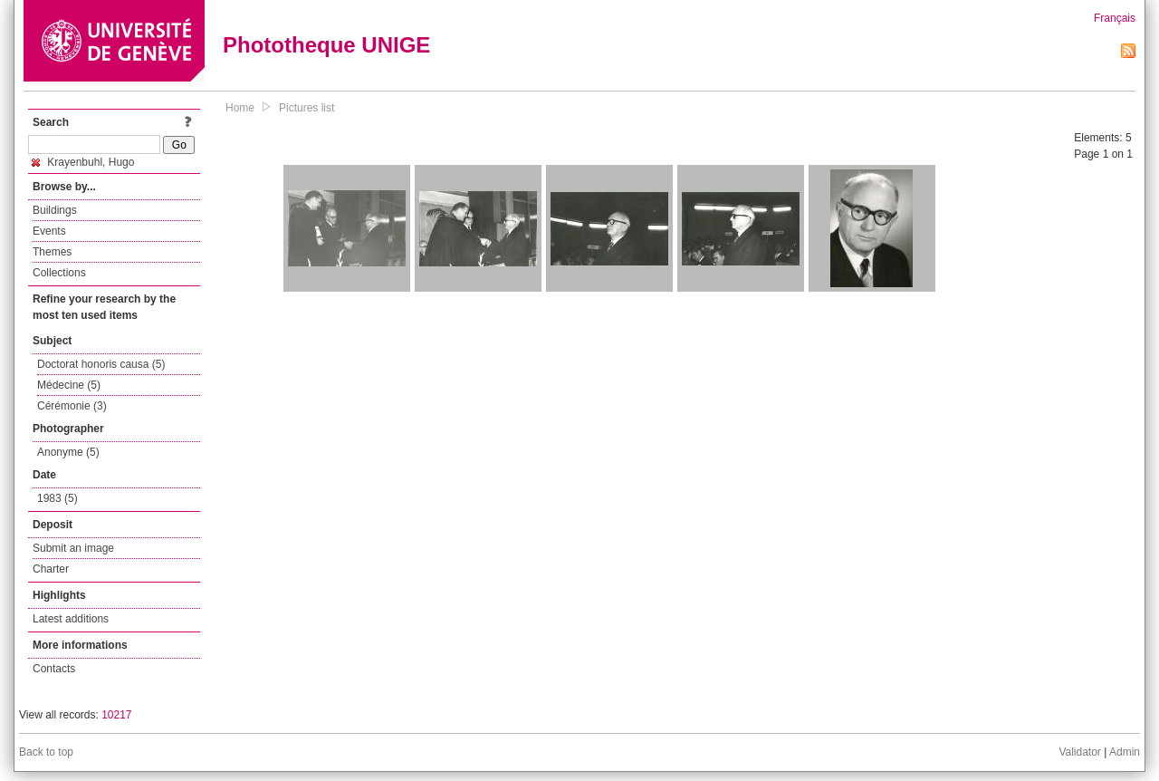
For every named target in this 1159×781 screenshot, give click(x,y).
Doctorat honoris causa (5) (101, 364)
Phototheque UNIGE (326, 45)
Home (239, 107)
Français (1114, 18)
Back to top (46, 752)
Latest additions (71, 618)
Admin (1124, 752)
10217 (116, 715)
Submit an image (73, 548)
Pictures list (306, 107)
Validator (1079, 752)
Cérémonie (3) (72, 406)
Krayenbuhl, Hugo (83, 162)
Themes (52, 252)
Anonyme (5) (68, 452)
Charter (51, 569)
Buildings (55, 210)
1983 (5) (57, 498)
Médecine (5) (69, 385)
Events (49, 231)
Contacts (54, 668)
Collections (59, 272)
